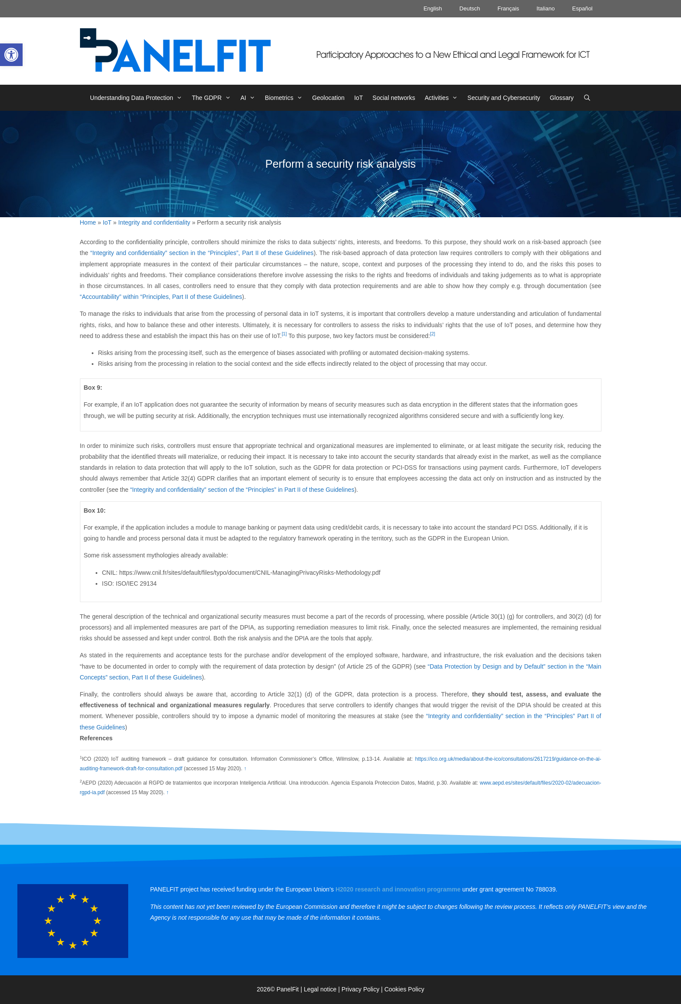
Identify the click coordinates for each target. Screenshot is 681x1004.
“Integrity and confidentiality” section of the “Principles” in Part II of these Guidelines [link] (242, 489)
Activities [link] (443, 98)
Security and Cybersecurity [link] (504, 97)
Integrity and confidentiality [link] (154, 222)
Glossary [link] (562, 97)
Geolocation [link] (328, 97)
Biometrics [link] (286, 98)
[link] (11, 54)
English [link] (432, 8)
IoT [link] (358, 97)
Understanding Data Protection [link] (138, 98)
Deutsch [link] (469, 8)
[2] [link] (432, 333)
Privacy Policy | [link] (363, 989)
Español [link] (582, 8)
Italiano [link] (546, 8)
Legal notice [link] (320, 989)
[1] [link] (284, 333)
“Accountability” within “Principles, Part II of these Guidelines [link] (161, 296)
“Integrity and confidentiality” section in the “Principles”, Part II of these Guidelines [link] (202, 252)
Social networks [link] (393, 97)
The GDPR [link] (214, 98)
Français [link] (508, 8)
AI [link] (250, 98)
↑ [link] (245, 768)
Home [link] (88, 222)
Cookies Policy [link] (404, 989)
